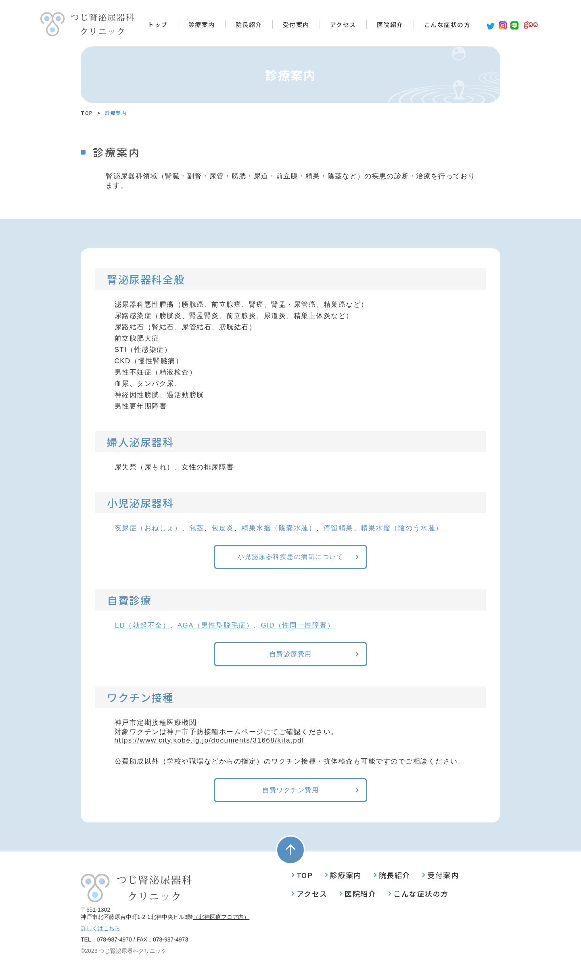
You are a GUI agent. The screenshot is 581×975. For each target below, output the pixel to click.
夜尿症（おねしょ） (148, 528)
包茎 (196, 528)
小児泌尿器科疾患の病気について (290, 557)
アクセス (343, 24)
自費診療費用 (290, 654)
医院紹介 (390, 24)
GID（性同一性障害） (298, 625)
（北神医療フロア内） (221, 917)
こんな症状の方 (447, 24)
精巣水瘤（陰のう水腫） (402, 528)
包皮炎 (222, 528)
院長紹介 (249, 24)
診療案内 (201, 24)
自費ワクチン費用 (290, 790)
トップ (158, 24)
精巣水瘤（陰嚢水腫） (278, 528)
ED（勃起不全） (142, 625)
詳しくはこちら (100, 928)
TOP (87, 112)
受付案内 (296, 24)
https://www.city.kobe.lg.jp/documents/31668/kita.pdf (210, 740)
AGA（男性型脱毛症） (215, 625)
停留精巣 (338, 528)
